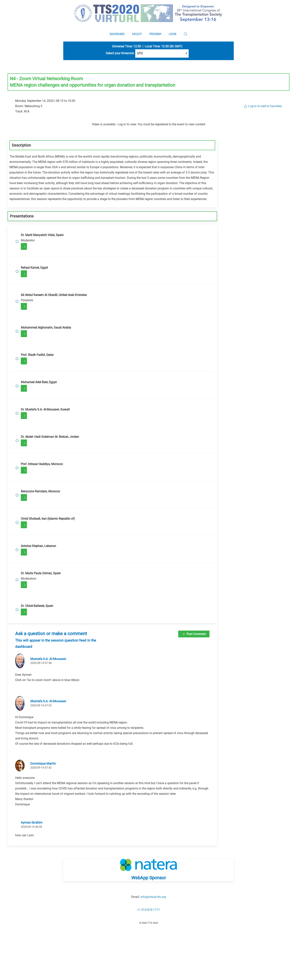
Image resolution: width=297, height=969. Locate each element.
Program (155, 34)
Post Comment (194, 634)
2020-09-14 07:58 (41, 663)
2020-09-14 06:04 (31, 827)
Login (172, 34)
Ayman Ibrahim (31, 822)
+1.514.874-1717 (148, 910)
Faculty (137, 34)
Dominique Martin (43, 763)
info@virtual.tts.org (153, 897)
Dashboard (117, 34)
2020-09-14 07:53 (41, 705)
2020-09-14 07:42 (41, 767)
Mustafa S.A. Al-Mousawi (48, 659)
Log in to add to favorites (263, 106)
